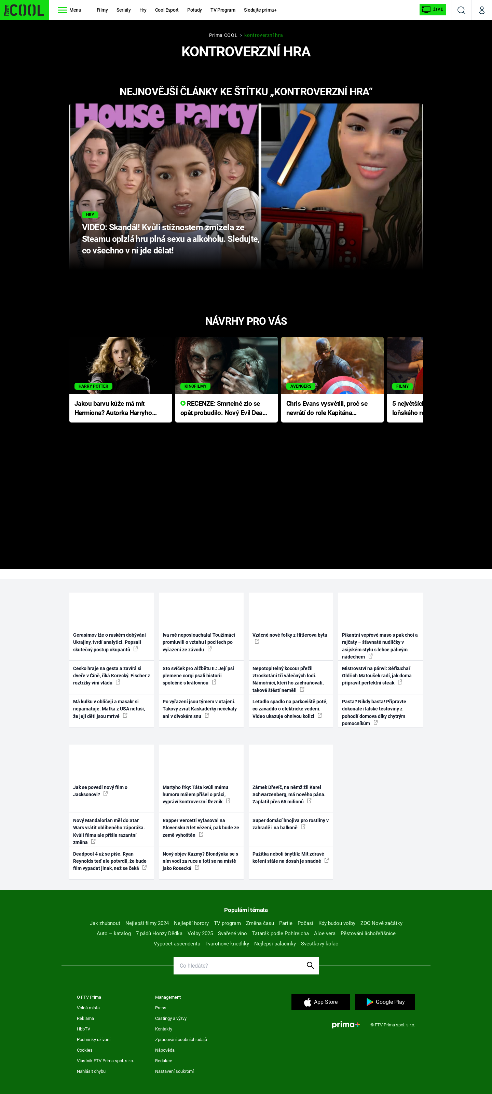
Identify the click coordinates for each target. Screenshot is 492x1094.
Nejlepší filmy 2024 (147, 923)
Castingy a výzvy (171, 1018)
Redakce (163, 1060)
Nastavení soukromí (174, 1071)
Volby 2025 (200, 933)
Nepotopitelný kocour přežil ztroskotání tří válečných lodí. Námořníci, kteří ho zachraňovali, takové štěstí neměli (288, 679)
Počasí (305, 923)
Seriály (124, 10)
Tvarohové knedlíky (227, 944)
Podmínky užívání (93, 1039)
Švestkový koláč (319, 944)
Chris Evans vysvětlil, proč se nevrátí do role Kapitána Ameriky (327, 408)
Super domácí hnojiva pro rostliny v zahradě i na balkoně (290, 824)
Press (160, 1007)
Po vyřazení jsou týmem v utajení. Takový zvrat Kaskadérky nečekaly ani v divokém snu (200, 709)
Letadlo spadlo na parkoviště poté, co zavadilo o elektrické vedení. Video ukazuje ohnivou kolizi (289, 709)
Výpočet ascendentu (177, 944)
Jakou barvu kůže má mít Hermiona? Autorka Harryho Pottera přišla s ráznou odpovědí (113, 408)
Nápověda (165, 1050)
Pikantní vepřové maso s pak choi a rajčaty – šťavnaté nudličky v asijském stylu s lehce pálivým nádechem (380, 646)
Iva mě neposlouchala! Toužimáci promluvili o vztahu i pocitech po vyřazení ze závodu (199, 642)
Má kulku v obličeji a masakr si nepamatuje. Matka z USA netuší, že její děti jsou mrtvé (109, 709)
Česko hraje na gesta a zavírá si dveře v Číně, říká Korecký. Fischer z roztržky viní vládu (111, 676)
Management (168, 997)
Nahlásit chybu (91, 1071)
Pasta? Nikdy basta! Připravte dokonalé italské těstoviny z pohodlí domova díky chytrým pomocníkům (374, 712)
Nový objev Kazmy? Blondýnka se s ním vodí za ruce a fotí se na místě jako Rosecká (200, 861)
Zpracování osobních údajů (181, 1039)
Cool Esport (167, 10)
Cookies (85, 1050)
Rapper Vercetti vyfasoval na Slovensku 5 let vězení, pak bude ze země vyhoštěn (201, 828)
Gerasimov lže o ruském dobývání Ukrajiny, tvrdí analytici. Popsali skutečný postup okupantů (109, 642)
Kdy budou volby (336, 923)
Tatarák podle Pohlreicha (280, 933)
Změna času (260, 923)
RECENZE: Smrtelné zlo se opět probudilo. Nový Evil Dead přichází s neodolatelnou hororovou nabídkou (223, 408)
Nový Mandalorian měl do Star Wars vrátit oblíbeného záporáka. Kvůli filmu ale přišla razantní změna (109, 831)
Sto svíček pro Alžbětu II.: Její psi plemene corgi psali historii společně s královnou (198, 676)
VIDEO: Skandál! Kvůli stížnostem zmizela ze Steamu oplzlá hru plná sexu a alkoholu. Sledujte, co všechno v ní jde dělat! (171, 238)
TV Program (222, 10)
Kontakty (163, 1028)
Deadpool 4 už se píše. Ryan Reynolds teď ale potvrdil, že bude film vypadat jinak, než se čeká (110, 861)
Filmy (102, 10)
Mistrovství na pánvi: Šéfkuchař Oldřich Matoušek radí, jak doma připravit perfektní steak (377, 676)
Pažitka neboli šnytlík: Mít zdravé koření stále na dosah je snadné (290, 857)
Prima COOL (223, 35)
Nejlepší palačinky (275, 944)
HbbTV (83, 1028)
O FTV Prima (89, 997)
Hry (143, 10)
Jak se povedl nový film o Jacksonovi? (100, 791)
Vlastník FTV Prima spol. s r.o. (105, 1060)
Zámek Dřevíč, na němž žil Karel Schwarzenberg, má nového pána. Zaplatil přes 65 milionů (289, 795)
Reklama (85, 1018)
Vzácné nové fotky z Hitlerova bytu (289, 638)
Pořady (194, 10)
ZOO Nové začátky (381, 923)
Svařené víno (232, 933)
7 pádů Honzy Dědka (159, 933)
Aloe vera (325, 933)
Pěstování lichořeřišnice (368, 933)
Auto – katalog (114, 933)
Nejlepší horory (191, 923)
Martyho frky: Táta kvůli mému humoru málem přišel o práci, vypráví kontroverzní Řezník (196, 795)
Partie (285, 923)
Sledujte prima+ (260, 10)
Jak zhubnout (105, 923)
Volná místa (88, 1007)
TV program (227, 923)
